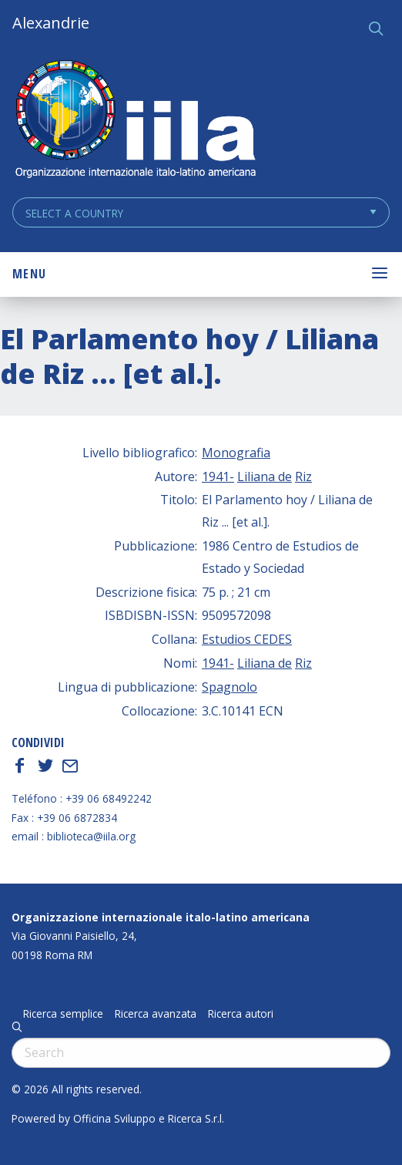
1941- (218, 476)
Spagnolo (229, 686)
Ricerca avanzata (155, 1013)
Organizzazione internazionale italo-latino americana (161, 917)
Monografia (236, 452)
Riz (303, 476)
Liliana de (264, 476)
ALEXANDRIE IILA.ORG (134, 120)
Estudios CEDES (247, 639)
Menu (29, 273)
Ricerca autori (240, 1013)
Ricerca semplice (63, 1013)
